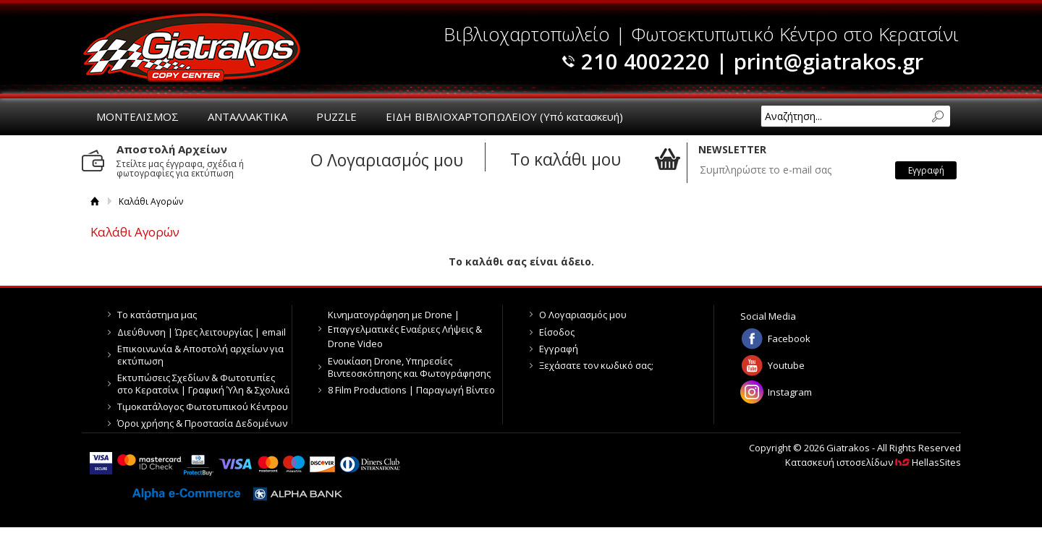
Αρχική (95, 201)
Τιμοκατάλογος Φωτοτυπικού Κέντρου (202, 406)
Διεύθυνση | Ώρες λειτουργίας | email (201, 331)
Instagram (790, 392)
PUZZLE (336, 116)
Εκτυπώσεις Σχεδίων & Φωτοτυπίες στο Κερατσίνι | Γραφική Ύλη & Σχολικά (203, 383)
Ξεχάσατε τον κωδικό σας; (596, 365)
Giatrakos (191, 47)
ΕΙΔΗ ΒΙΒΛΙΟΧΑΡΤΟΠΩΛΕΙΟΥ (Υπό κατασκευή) (504, 116)
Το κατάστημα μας (157, 314)
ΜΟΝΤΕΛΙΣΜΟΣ (137, 116)
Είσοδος (557, 331)
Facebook (789, 338)
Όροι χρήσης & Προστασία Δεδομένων (202, 423)
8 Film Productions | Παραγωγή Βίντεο (411, 389)
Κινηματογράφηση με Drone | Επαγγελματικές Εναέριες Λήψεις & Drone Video (405, 329)
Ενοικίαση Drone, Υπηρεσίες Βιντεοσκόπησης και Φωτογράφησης (409, 367)
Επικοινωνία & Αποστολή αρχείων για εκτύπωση (200, 354)
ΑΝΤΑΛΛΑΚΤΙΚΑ (247, 116)
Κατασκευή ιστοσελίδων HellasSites (873, 462)
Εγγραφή (558, 348)
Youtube (786, 365)
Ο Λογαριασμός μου (583, 314)
